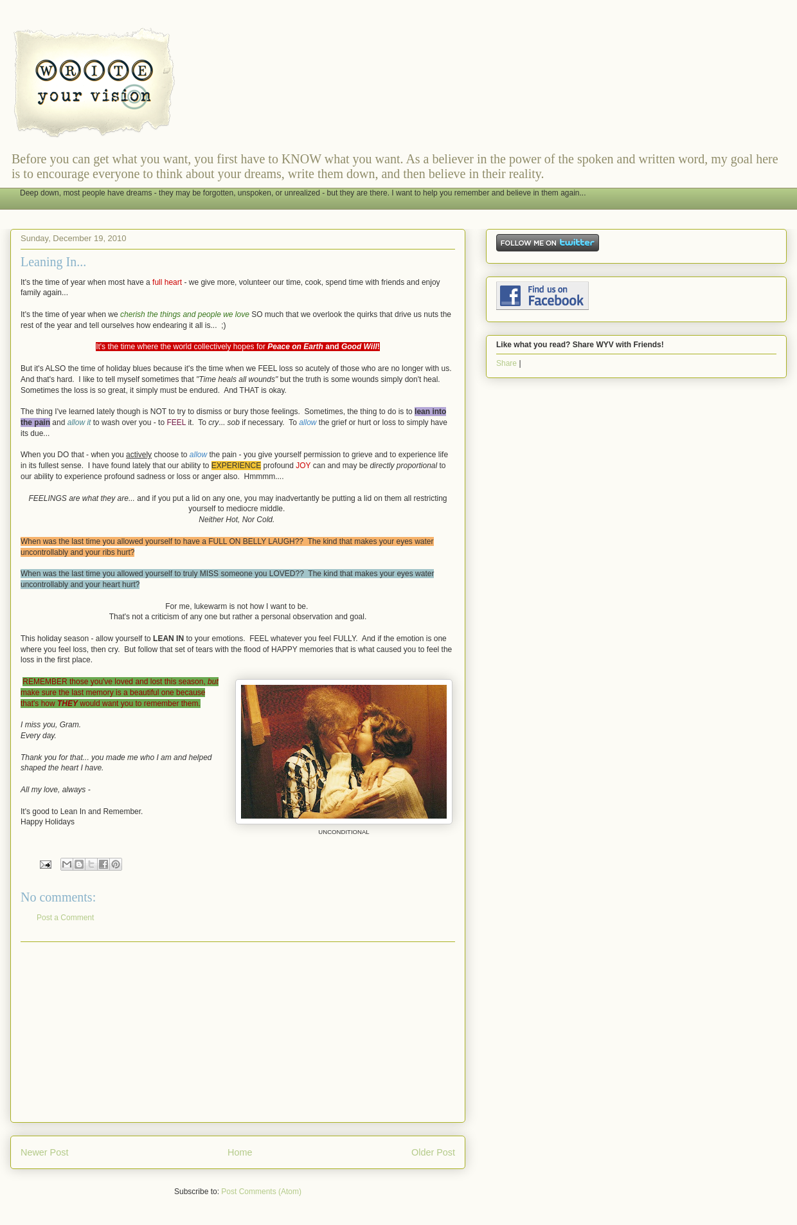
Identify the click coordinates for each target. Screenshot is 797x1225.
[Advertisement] (237, 1032)
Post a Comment (65, 917)
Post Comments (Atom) (261, 1191)
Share (506, 363)
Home (240, 1152)
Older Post (433, 1152)
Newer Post (44, 1152)
